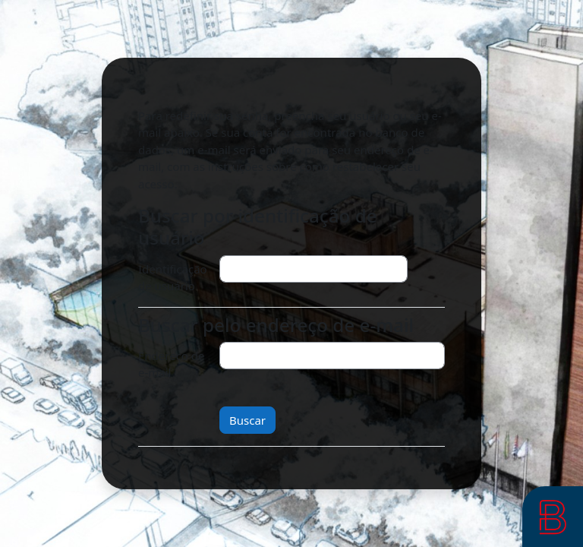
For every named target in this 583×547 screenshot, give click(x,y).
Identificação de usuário (172, 277)
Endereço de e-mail (171, 364)
